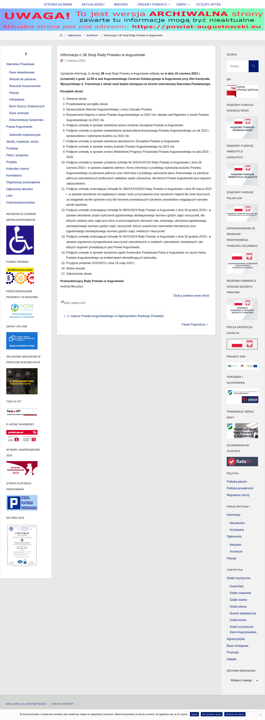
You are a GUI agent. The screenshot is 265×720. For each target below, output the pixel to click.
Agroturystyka (236, 639)
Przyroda (233, 652)
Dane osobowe (19, 113)
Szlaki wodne (238, 599)
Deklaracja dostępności (26, 704)
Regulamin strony (238, 495)
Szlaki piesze (238, 606)
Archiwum (92, 35)
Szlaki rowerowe (240, 593)
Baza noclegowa (237, 645)
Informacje (234, 514)
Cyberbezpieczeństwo (20, 202)
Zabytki (231, 659)
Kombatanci (14, 175)
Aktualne (235, 544)
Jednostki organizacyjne (25, 134)
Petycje (14, 92)
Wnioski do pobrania (22, 79)
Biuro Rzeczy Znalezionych (27, 106)
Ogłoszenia (74, 35)
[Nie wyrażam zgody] (260, 715)
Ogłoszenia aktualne (19, 189)
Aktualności (237, 523)
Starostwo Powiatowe (20, 64)
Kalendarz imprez (17, 168)
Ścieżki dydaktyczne (243, 613)
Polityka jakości (237, 481)
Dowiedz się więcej (235, 714)
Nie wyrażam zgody (211, 714)
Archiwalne (237, 529)
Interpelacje (16, 99)
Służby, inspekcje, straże (22, 141)
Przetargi (12, 148)
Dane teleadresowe (22, 72)
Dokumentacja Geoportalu (26, 119)
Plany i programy (17, 155)
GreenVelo (237, 586)
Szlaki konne (238, 620)
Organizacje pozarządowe (23, 182)
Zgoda (194, 714)
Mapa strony (63, 704)
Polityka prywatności (240, 488)
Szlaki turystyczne (238, 578)
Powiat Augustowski (19, 126)
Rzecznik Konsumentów (25, 86)
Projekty (11, 162)
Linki (9, 195)
